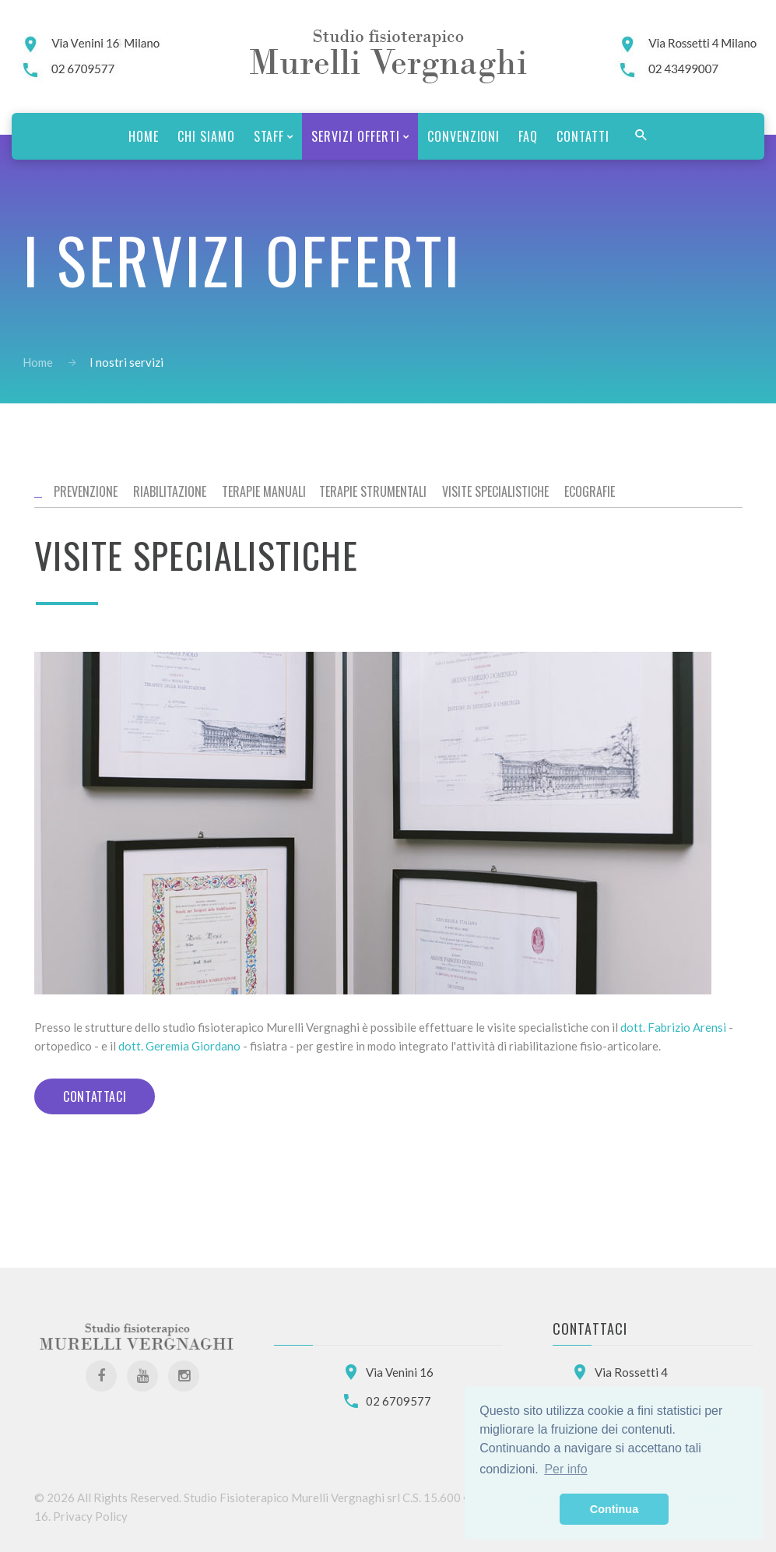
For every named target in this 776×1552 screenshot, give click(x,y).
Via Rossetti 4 (631, 1372)
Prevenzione (86, 491)
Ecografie (589, 491)
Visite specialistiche (495, 491)
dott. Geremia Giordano (179, 1046)
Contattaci (94, 1096)
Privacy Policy (90, 1516)
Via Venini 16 (400, 1372)
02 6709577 (398, 1401)
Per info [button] (565, 1469)
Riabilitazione (169, 491)
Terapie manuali (264, 491)
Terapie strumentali (373, 491)
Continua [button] (614, 1509)
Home (38, 362)
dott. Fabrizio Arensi (673, 1027)
